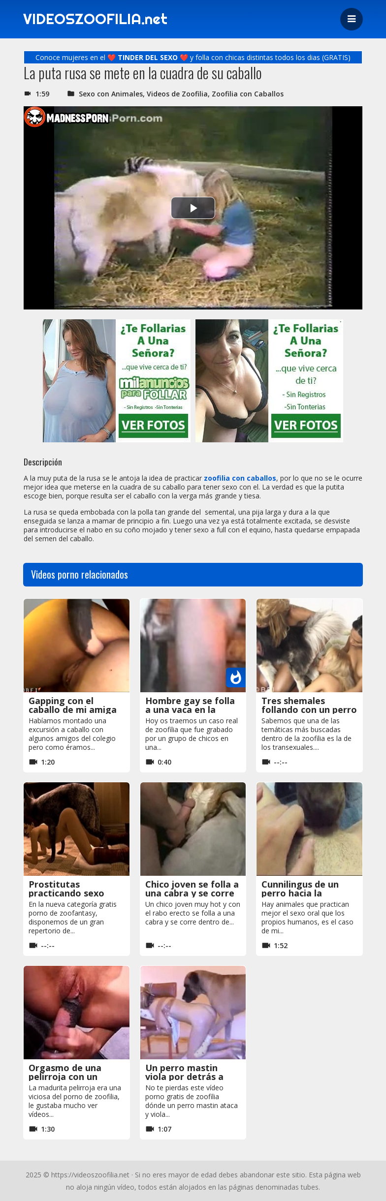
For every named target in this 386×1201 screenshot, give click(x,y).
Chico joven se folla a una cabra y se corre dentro (192, 893)
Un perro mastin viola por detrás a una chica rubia (184, 1076)
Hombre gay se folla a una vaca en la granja (190, 709)
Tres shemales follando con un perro (309, 705)
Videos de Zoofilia (177, 93)
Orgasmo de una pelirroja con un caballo (65, 1076)
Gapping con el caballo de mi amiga (73, 705)
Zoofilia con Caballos (248, 93)
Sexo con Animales (111, 93)
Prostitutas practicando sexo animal (66, 893)
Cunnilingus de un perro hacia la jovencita (300, 893)
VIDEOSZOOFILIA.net (96, 19)
